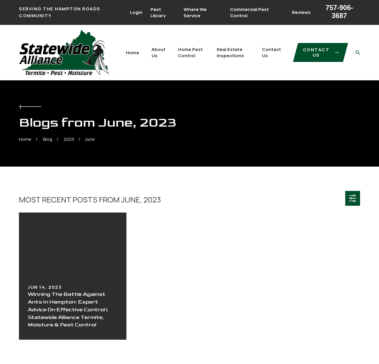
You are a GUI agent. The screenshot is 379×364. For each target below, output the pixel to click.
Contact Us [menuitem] (271, 52)
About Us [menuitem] (159, 52)
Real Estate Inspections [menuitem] (230, 52)
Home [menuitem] (132, 53)
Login (136, 12)
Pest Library (158, 12)
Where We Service (195, 12)
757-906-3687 (339, 12)
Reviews (301, 12)
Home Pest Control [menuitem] (190, 52)
